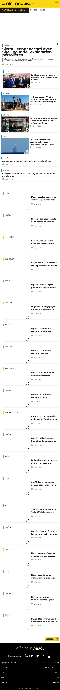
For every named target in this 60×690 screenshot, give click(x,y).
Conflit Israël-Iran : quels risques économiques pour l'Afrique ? (44, 484)
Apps (57, 677)
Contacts (4, 668)
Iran (7, 193)
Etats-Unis (9, 347)
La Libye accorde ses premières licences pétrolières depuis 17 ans (42, 142)
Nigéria (8, 215)
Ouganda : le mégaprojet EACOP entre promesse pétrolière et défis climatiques (43, 308)
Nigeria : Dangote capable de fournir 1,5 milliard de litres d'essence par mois (43, 221)
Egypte (6, 115)
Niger (7, 549)
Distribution (5, 673)
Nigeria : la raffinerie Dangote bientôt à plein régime (42, 599)
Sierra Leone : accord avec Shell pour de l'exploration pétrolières (27, 52)
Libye (7, 72)
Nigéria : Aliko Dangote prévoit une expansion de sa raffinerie (43, 286)
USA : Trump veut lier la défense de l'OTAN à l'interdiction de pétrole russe (42, 374)
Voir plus (50, 639)
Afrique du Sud (11, 412)
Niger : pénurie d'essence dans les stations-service (43, 554)
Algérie (6, 94)
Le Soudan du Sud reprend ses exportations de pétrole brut (44, 265)
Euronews (55, 682)
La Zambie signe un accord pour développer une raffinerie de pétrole (44, 462)
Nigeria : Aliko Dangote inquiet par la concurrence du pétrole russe (43, 440)
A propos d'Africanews (9, 663)
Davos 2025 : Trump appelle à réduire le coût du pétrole (44, 620)
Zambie (8, 456)
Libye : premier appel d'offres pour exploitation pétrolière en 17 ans (43, 577)
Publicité (56, 673)
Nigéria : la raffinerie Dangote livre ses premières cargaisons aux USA (43, 352)
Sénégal (6, 170)
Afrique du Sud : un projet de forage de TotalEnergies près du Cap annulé (44, 418)
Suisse (7, 615)
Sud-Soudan (10, 259)
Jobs (2, 677)
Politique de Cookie (52, 668)
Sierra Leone (9, 45)
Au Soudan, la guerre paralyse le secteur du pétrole (26, 161)
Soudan (6, 158)
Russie (7, 505)
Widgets (4, 682)
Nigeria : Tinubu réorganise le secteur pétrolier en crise (44, 532)
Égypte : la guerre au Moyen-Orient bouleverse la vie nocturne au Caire (44, 120)
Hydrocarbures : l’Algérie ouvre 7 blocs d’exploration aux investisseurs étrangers (43, 99)
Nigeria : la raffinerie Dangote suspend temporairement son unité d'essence (43, 396)
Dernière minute (37, 10)
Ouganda (9, 303)
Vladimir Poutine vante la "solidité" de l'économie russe (43, 511)
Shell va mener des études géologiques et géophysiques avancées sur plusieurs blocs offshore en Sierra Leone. (28, 60)
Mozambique (10, 237)
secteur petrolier (14, 10)
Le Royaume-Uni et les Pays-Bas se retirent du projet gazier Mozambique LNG (43, 243)
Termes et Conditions (51, 663)
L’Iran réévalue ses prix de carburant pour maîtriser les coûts (43, 199)
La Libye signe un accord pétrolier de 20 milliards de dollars (44, 77)
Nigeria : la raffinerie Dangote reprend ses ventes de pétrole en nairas (44, 330)
